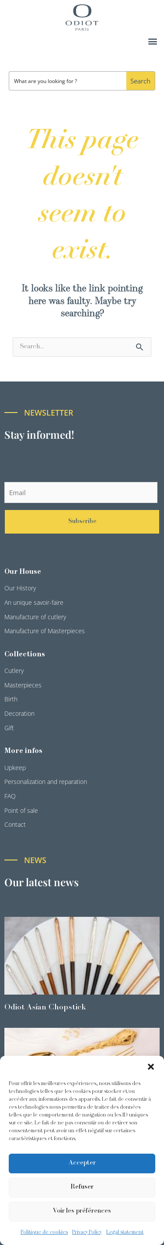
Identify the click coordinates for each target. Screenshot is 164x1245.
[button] (151, 1066)
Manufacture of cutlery (35, 617)
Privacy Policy (87, 1232)
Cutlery (14, 670)
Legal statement (124, 1232)
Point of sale (21, 810)
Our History (20, 588)
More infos (23, 751)
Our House (22, 572)
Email (15, 475)
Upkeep (15, 767)
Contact (15, 824)
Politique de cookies (44, 1232)
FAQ (10, 796)
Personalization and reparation (45, 781)
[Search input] (68, 80)
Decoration (19, 713)
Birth (10, 699)
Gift (9, 728)
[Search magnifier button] (140, 81)
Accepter (82, 1163)
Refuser (82, 1187)
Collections (24, 654)
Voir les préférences (82, 1211)
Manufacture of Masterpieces (44, 631)
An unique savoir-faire (33, 602)
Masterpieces (23, 685)
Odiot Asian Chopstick (45, 1008)
